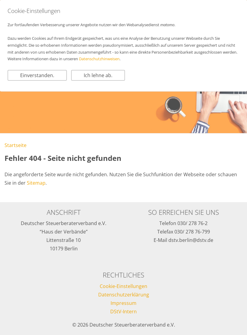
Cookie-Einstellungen (123, 286)
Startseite (16, 145)
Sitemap (36, 183)
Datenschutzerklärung (123, 294)
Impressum (123, 303)
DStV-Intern (123, 311)
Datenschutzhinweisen (99, 58)
